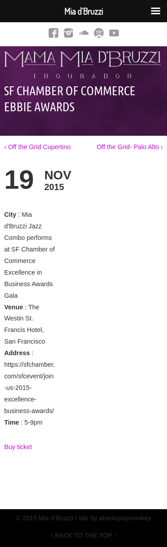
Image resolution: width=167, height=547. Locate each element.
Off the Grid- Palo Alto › (130, 146)
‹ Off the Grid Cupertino (37, 146)
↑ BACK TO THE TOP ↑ (83, 535)
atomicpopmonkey (125, 518)
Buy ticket (18, 446)
